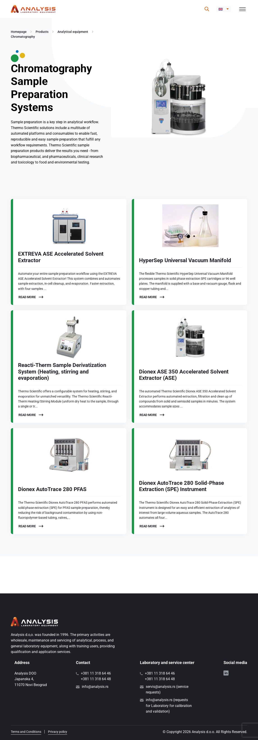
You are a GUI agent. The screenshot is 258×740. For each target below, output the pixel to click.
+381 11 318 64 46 (96, 673)
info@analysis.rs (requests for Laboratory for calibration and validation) (169, 705)
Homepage (19, 32)
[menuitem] (223, 9)
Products (42, 32)
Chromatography (23, 36)
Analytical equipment (72, 32)
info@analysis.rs (95, 686)
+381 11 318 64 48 (96, 679)
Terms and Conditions (26, 731)
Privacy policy (57, 731)
